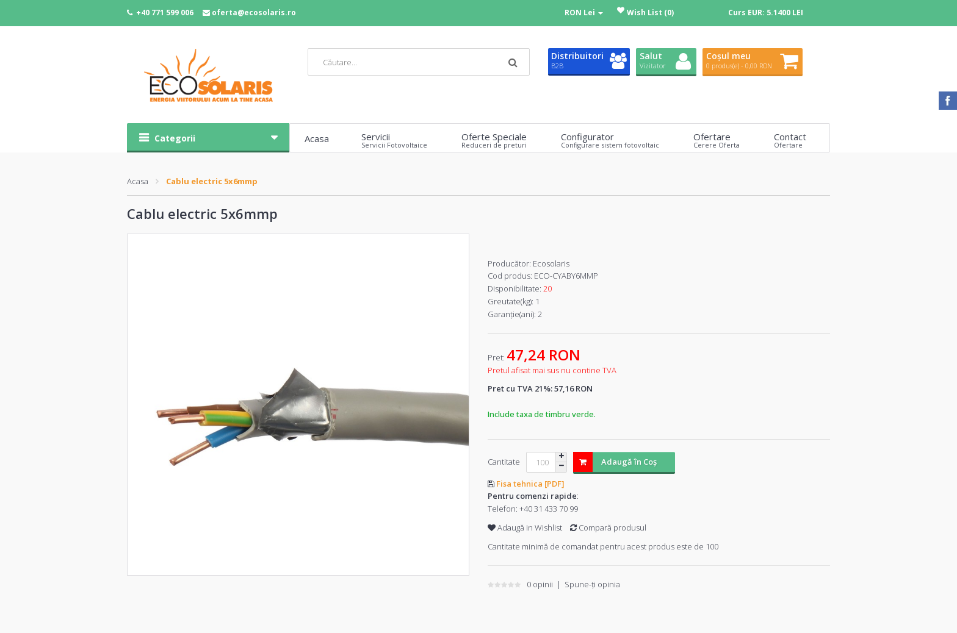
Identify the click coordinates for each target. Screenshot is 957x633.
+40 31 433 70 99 (548, 508)
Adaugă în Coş (615, 462)
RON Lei (584, 12)
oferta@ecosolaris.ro (254, 12)
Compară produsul (608, 527)
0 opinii (540, 584)
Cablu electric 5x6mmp (212, 181)
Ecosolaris (551, 263)
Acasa (137, 181)
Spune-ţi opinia (592, 584)
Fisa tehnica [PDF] (530, 483)
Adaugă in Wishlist (525, 527)
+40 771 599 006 (164, 12)
